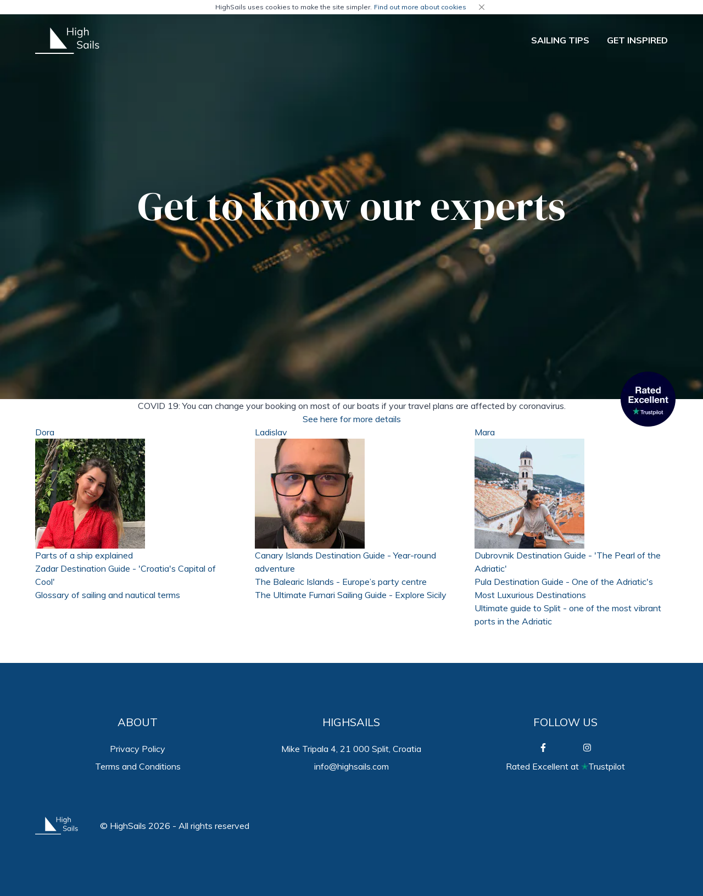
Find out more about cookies (420, 7)
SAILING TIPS (560, 40)
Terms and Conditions (138, 766)
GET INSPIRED (637, 40)
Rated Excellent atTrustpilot (565, 766)
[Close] (481, 7)
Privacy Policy (137, 748)
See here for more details (352, 418)
